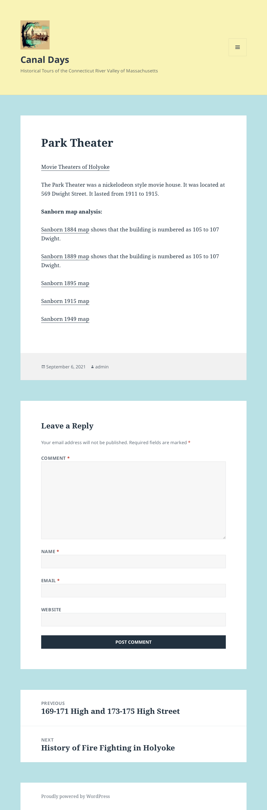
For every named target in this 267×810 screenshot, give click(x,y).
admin (102, 367)
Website (51, 610)
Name (50, 551)
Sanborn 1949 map (65, 319)
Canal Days (44, 59)
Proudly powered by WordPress (75, 796)
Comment (55, 458)
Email (50, 580)
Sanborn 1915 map (65, 301)
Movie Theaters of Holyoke (75, 166)
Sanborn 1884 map (65, 229)
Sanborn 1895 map (65, 283)
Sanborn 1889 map (65, 256)
